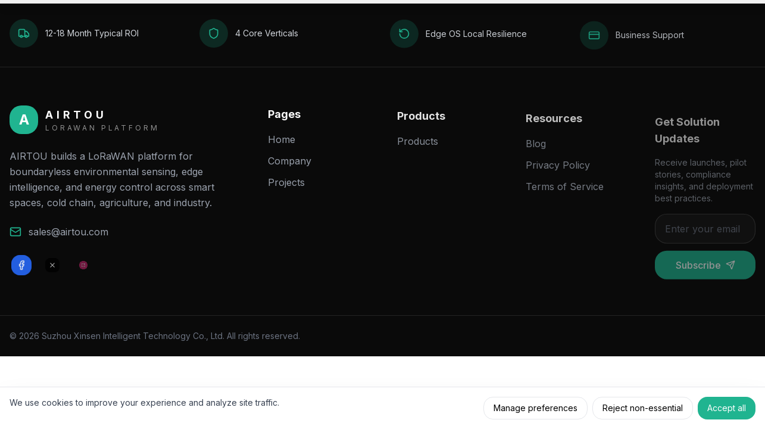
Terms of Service (565, 195)
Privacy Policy (558, 173)
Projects (286, 187)
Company (289, 166)
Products (417, 148)
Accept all (726, 408)
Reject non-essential (642, 408)
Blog (536, 152)
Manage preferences (535, 408)
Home (281, 144)
